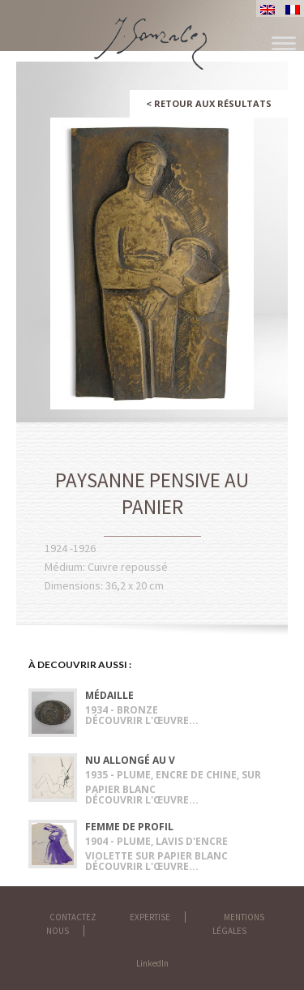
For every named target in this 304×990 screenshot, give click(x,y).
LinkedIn (152, 963)
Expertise (150, 917)
